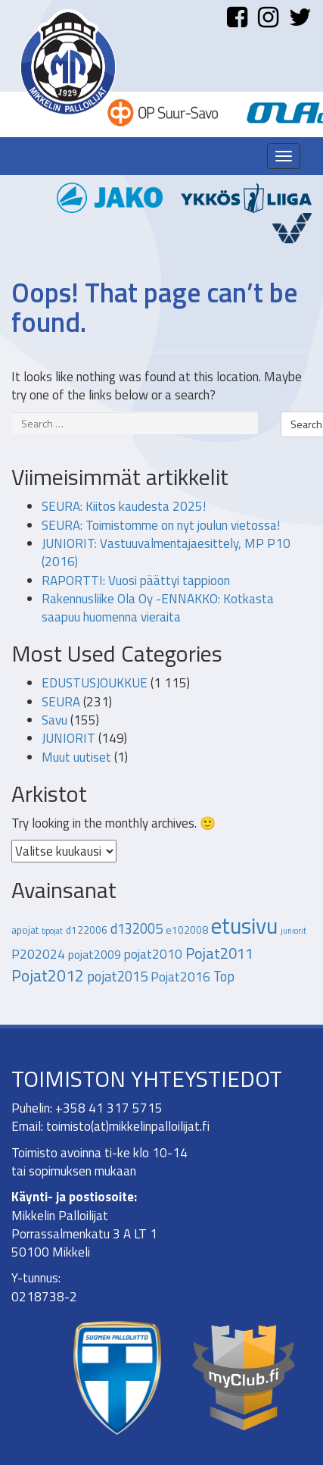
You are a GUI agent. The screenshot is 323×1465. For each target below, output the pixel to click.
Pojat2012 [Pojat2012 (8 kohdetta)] (47, 975)
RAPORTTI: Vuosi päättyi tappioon (136, 580)
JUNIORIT (68, 738)
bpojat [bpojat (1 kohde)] (52, 931)
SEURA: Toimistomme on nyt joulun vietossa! (161, 525)
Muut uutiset (76, 757)
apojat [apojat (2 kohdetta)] (25, 930)
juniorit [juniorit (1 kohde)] (293, 931)
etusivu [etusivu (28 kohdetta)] (244, 925)
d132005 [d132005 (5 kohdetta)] (136, 928)
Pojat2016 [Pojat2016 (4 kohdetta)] (180, 977)
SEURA (61, 702)
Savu (54, 720)
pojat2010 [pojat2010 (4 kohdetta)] (153, 954)
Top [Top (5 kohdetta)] (223, 976)
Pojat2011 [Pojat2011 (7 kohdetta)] (219, 953)
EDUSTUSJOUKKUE (95, 683)
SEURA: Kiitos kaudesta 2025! (124, 506)
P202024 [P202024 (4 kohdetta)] (38, 954)
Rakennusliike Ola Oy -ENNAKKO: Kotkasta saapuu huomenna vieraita (158, 608)
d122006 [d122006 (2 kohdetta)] (86, 930)
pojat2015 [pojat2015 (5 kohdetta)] (117, 976)
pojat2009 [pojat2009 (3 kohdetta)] (94, 954)
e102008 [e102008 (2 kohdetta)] (187, 930)
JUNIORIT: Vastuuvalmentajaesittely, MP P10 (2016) (166, 552)
